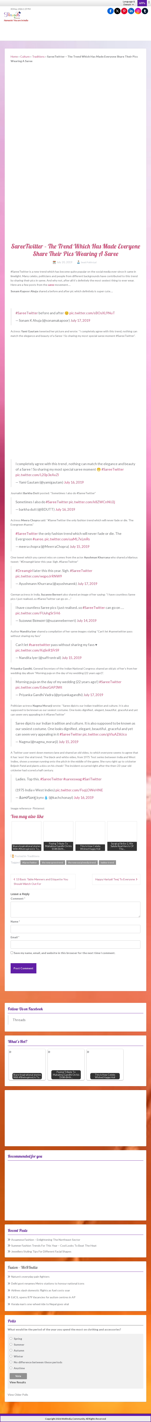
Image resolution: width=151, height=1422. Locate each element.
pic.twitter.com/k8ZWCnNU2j (92, 502)
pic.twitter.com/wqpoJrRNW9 (39, 576)
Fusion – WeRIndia (22, 1267)
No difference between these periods (38, 1362)
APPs (142, 3)
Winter (18, 1356)
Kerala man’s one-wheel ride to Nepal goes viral (40, 1304)
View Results (18, 1382)
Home (14, 56)
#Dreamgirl (24, 571)
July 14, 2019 (87, 620)
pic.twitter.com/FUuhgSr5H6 (38, 613)
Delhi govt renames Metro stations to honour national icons (47, 1283)
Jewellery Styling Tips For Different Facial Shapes (41, 1251)
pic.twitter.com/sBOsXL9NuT (92, 313)
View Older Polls (18, 1394)
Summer (19, 1344)
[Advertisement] (75, 31)
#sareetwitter (39, 645)
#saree (38, 539)
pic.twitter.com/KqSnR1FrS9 (37, 650)
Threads (19, 1020)
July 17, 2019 (80, 320)
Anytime (19, 1368)
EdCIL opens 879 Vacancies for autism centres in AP (43, 1297)
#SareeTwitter (27, 313)
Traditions (38, 56)
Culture (25, 56)
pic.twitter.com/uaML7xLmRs (67, 539)
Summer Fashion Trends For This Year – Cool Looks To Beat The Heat (54, 1245)
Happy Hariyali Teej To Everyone (115, 879)
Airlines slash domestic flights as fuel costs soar (40, 1290)
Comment (18, 898)
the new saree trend (52, 862)
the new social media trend (82, 862)
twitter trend (107, 862)
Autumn (19, 1350)
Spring (18, 1338)
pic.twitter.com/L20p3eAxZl (37, 475)
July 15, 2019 (79, 546)
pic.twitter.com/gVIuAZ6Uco (105, 734)
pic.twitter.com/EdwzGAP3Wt (39, 687)
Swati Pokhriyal (89, 262)
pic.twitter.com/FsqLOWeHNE (79, 790)
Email (15, 937)
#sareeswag (72, 779)
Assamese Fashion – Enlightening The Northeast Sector (45, 1239)
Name (15, 921)
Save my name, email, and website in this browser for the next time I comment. (64, 953)
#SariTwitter (92, 779)
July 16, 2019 (74, 482)
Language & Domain (129, 3)
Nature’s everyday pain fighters (30, 1276)
